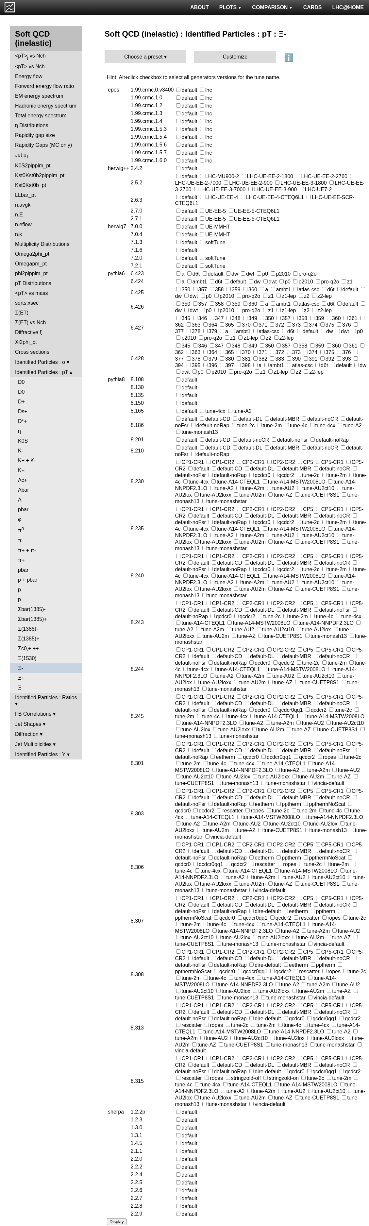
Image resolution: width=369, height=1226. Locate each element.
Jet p (22, 155)
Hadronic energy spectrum (45, 106)
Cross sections (32, 352)
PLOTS (230, 7)
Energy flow (28, 76)
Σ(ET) (21, 312)
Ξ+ (21, 678)
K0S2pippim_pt (33, 165)
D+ (21, 401)
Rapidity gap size (35, 135)
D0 (21, 382)
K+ (21, 470)
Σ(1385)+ (28, 638)
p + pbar (27, 580)
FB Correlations (33, 714)
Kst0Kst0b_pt (30, 185)
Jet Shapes (28, 724)
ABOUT (199, 7)
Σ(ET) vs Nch (30, 322)
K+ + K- (27, 460)
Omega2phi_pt (32, 254)
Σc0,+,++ (28, 648)
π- (20, 540)
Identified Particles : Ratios (46, 697)
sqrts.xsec (27, 303)
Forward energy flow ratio (44, 86)
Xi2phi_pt (26, 342)
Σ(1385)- (28, 629)
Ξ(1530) (27, 658)
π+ (21, 560)
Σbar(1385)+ (32, 619)
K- (20, 450)
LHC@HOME (348, 7)
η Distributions (31, 125)
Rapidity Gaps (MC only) (43, 145)
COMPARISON (272, 7)
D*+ (22, 421)
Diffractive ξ (28, 332)
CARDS (312, 7)
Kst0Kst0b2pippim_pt (39, 175)
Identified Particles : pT (41, 372)
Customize (235, 57)
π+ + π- (27, 550)
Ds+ (22, 411)
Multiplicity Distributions (42, 244)
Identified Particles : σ (40, 362)
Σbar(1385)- (32, 609)
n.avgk (22, 205)
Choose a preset (143, 57)
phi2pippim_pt (31, 273)
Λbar (23, 490)
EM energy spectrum (39, 96)
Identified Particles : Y (40, 754)
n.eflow (23, 224)
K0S (23, 441)
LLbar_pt (25, 195)
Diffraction (27, 734)
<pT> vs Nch (30, 56)
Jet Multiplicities (33, 744)
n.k (18, 234)
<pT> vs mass (31, 293)
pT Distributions (33, 283)
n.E (19, 214)
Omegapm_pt (31, 263)
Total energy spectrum (40, 115)
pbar (23, 509)
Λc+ (22, 480)
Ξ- (20, 668)
